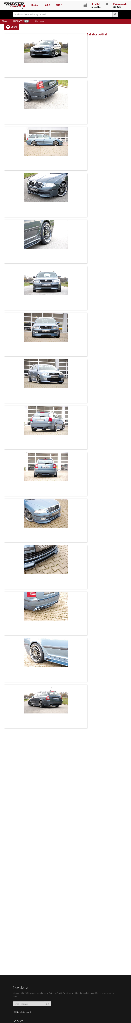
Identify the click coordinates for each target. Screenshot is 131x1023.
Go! (47, 1003)
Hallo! (96, 5)
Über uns (39, 21)
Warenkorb (119, 5)
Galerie (11, 27)
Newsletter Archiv (23, 1012)
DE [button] (48, 5)
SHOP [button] (59, 5)
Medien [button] (35, 5)
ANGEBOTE (21, 21)
